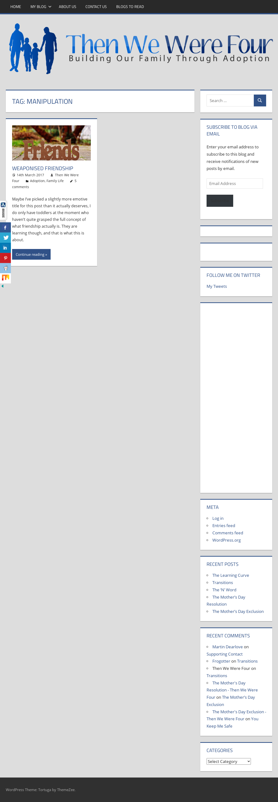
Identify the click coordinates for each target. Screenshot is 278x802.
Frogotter (221, 661)
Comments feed (227, 533)
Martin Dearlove (227, 647)
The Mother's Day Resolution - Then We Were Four (232, 690)
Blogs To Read (130, 6)
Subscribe (220, 200)
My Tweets (217, 286)
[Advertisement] (236, 400)
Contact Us (96, 6)
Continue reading (30, 254)
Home (15, 6)
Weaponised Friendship (42, 168)
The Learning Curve (230, 575)
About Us (67, 6)
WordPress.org (226, 540)
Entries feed (223, 525)
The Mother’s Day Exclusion (238, 611)
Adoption (37, 180)
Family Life (55, 180)
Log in (218, 518)
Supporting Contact (225, 654)
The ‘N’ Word (224, 590)
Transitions (222, 582)
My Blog (41, 6)
